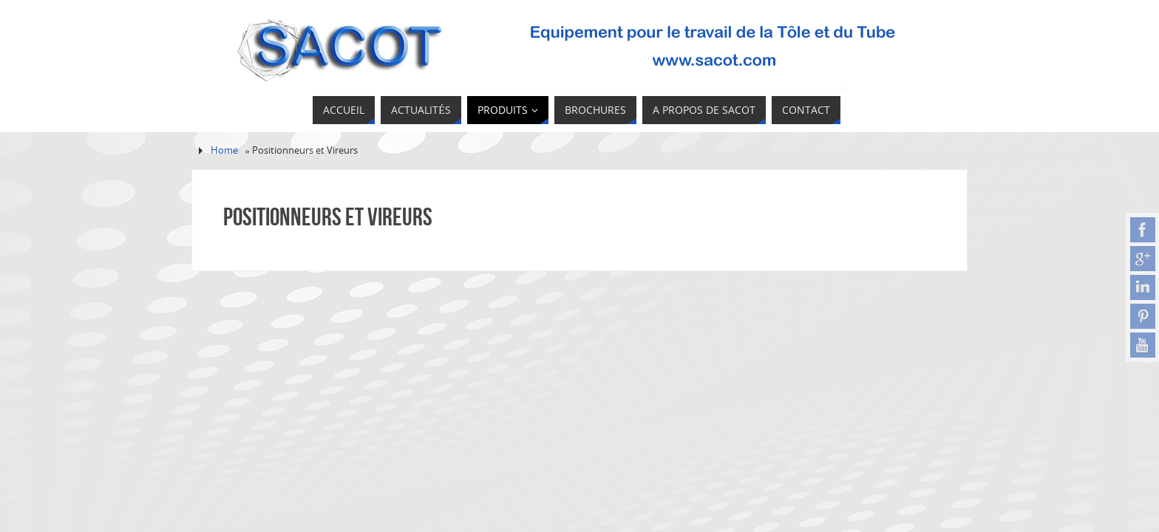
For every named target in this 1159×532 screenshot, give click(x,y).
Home (224, 150)
